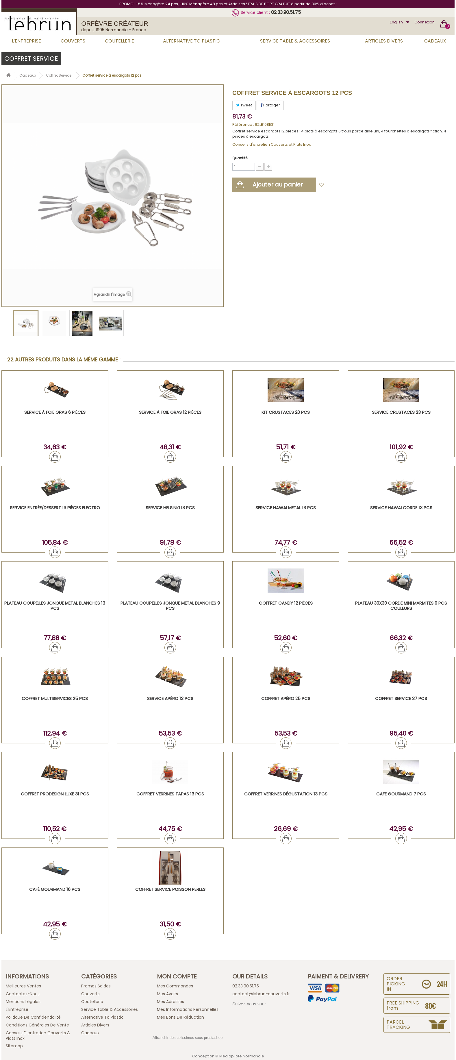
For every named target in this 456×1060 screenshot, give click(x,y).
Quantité (239, 158)
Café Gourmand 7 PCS (401, 794)
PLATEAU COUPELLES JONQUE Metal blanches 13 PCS (54, 605)
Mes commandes (175, 986)
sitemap (14, 1046)
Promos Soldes (96, 986)
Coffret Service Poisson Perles (170, 889)
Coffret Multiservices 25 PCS (55, 698)
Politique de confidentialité (33, 1017)
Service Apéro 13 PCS (170, 698)
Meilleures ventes (23, 986)
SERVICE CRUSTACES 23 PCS (401, 412)
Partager (270, 105)
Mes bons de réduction (180, 1017)
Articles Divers (384, 41)
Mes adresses (170, 1001)
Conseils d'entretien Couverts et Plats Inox (271, 144)
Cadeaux (435, 41)
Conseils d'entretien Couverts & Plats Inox (38, 1035)
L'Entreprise (26, 41)
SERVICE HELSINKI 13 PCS (170, 508)
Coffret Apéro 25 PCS (285, 698)
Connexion (424, 22)
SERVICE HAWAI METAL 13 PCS (285, 508)
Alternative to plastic (191, 41)
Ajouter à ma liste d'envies (352, 185)
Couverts (73, 41)
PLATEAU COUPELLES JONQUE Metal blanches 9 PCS (170, 605)
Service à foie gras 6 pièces (55, 412)
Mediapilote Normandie (241, 1056)
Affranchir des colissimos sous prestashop (188, 1037)
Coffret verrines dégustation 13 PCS (285, 794)
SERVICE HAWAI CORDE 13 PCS (401, 508)
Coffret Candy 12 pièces (286, 603)
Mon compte (177, 976)
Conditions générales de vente (37, 1025)
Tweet (244, 105)
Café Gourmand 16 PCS (54, 889)
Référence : (243, 124)
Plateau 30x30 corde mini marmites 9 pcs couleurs (401, 605)
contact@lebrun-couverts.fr (261, 994)
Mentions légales (23, 1001)
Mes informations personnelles (187, 1009)
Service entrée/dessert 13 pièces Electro (55, 508)
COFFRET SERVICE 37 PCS (401, 698)
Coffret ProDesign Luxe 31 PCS (55, 794)
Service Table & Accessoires (295, 41)
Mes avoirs (167, 994)
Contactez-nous (23, 994)
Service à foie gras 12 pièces (170, 412)
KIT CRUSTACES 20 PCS (286, 412)
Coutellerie (119, 41)
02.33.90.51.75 (286, 12)
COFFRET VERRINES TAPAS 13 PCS (170, 794)
